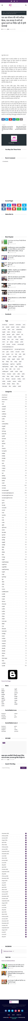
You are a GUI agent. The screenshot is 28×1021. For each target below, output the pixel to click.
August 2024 (14, 840)
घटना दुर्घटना (10, 337)
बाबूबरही (13, 359)
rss (15, 715)
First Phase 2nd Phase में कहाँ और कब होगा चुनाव (17, 241)
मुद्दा (3, 369)
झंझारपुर (11, 341)
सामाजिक (19, 381)
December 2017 (14, 921)
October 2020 (14, 869)
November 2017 (14, 923)
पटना (12, 354)
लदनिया (18, 374)
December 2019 (14, 878)
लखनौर (14, 374)
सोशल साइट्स (4, 386)
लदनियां (23, 374)
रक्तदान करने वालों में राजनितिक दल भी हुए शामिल (17, 284)
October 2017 (14, 925)
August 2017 (14, 930)
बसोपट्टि (8, 359)
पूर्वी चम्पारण (4, 356)
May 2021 (14, 864)
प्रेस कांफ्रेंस (15, 356)
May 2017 (14, 936)
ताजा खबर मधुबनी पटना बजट (20, 349)
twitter (15, 713)
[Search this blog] (10, 768)
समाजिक (3, 381)
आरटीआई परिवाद (19, 329)
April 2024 (14, 842)
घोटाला (8, 339)
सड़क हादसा (13, 378)
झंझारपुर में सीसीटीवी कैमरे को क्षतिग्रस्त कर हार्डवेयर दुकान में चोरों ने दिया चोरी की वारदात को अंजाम (17, 306)
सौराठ (10, 386)
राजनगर (18, 369)
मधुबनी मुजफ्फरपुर (5, 366)
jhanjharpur (4, 324)
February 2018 (14, 916)
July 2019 (14, 882)
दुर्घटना (7, 351)
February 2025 (14, 835)
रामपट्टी (21, 371)
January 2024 (14, 849)
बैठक (11, 361)
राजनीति (11, 371)
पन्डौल (20, 354)
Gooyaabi (14, 1018)
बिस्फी (23, 359)
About (13, 1014)
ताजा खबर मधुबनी (21, 344)
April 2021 (14, 867)
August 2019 (14, 880)
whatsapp (3, 718)
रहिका (6, 369)
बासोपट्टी (18, 359)
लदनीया (3, 376)
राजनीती (16, 371)
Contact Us (19, 1014)
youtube (3, 715)
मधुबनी (20, 361)
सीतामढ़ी (8, 383)
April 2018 (14, 912)
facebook (3, 713)
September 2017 (14, 927)
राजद (14, 369)
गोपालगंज (4, 337)
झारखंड (21, 341)
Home (4, 12)
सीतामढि (3, 383)
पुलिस (24, 354)
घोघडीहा (19, 337)
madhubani (11, 324)
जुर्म (7, 341)
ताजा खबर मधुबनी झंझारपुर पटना (7, 346)
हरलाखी (19, 386)
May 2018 (14, 909)
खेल (22, 334)
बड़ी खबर (3, 359)
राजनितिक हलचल (5, 371)
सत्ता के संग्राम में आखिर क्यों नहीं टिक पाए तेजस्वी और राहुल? (16, 981)
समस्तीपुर (19, 378)
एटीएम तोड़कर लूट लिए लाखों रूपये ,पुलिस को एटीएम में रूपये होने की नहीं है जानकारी (17, 291)
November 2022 (14, 853)
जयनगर (3, 341)
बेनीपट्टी (7, 361)
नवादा (3, 354)
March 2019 (14, 889)
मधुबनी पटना (12, 364)
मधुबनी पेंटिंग (19, 364)
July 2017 (14, 932)
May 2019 (14, 885)
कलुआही (3, 332)
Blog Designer (15, 1017)
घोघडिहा (15, 337)
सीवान (18, 383)
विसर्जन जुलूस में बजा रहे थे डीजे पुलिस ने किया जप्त (16, 263)
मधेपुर (16, 366)
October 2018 (14, 898)
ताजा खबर (8, 344)
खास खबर (8, 334)
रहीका (10, 369)
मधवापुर (15, 361)
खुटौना (13, 334)
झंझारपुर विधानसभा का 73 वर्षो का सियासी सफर (17, 298)
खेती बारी (17, 334)
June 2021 (14, 862)
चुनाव (12, 339)
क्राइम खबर (19, 332)
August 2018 (14, 903)
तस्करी (3, 344)
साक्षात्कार (14, 381)
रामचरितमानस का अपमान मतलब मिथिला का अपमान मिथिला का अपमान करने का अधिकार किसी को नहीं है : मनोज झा (16, 249)
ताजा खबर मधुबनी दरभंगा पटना (7, 349)
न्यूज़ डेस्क (7, 354)
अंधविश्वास (23, 327)
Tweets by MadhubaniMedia (8, 960)
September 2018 (14, 900)
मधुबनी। (11, 366)
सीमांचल (13, 383)
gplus (15, 716)
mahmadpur (18, 324)
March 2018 (14, 914)
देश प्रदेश (12, 351)
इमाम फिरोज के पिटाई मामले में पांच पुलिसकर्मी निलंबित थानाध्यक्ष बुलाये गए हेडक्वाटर (16, 973)
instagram (3, 716)
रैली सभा (3, 374)
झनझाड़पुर (16, 341)
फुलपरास (20, 356)
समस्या (24, 378)
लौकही (12, 376)
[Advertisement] (14, 786)
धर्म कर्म (23, 351)
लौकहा (8, 376)
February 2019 (14, 891)
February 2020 (14, 876)
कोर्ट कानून (13, 332)
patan (24, 324)
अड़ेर (3, 327)
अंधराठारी (12, 327)
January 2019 (14, 894)
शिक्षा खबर (8, 378)
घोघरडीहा (3, 339)
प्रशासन (10, 356)
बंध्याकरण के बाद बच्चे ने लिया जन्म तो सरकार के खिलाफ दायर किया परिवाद (16, 965)
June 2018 (14, 907)
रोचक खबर (9, 374)
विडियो (22, 376)
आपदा (13, 329)
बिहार (3, 361)
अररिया (9, 329)
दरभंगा (3, 351)
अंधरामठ (17, 327)
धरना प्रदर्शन (17, 351)
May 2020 (14, 873)
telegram (3, 729)
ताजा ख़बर (14, 344)
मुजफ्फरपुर (21, 366)
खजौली (3, 334)
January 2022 (14, 860)
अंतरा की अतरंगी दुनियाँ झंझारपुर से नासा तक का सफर (16, 256)
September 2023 (14, 851)
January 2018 (14, 918)
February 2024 (14, 846)
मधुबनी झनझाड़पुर (5, 364)
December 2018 (14, 896)
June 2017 (14, 934)
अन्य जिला (4, 329)
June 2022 (14, 855)
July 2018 (14, 905)
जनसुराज (21, 339)
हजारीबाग (14, 386)
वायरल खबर (17, 376)
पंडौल (16, 354)
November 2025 (14, 833)
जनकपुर (16, 339)
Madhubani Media (8, 951)
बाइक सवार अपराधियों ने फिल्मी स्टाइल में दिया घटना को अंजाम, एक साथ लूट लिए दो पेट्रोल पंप (13, 756)
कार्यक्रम (8, 332)
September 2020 (14, 871)
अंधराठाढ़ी (7, 327)
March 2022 (14, 858)
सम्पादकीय (9, 381)
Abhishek (5, 29)
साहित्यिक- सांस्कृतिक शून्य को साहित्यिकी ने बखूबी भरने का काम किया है (17, 270)
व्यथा (3, 378)
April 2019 (14, 887)
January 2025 (14, 838)
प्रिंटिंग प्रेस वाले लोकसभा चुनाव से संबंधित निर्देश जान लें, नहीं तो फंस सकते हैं (16, 277)
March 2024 (14, 844)
